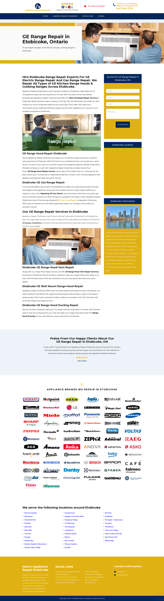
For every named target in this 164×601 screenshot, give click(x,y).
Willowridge (109, 540)
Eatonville (27, 527)
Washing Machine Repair (65, 583)
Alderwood (28, 516)
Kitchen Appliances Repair (66, 577)
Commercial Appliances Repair (68, 572)
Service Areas (87, 16)
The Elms (27, 533)
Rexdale (67, 547)
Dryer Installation (92, 572)
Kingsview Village (71, 520)
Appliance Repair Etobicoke (95, 598)
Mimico (67, 537)
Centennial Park (30, 520)
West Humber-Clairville (113, 533)
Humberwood (70, 513)
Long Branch (69, 530)
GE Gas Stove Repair (67, 200)
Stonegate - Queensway (113, 520)
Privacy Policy (90, 583)
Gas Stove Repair (62, 574)
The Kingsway (70, 527)
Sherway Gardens (30, 513)
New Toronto (69, 540)
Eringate (27, 537)
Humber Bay (28, 540)
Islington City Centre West (74, 516)
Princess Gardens (71, 544)
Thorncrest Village (111, 530)
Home (45, 16)
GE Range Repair (35, 21)
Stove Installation (92, 580)
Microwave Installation (94, 574)
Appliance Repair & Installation (65, 16)
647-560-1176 (125, 8)
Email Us (120, 572)
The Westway (69, 523)
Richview (108, 513)
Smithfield (108, 516)
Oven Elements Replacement (67, 580)
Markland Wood (70, 533)
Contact (101, 16)
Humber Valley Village (32, 547)
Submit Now (123, 125)
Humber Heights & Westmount (35, 544)
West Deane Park (111, 537)
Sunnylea (108, 523)
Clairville (27, 523)
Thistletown (109, 527)
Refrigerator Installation (94, 577)
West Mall (28, 530)
